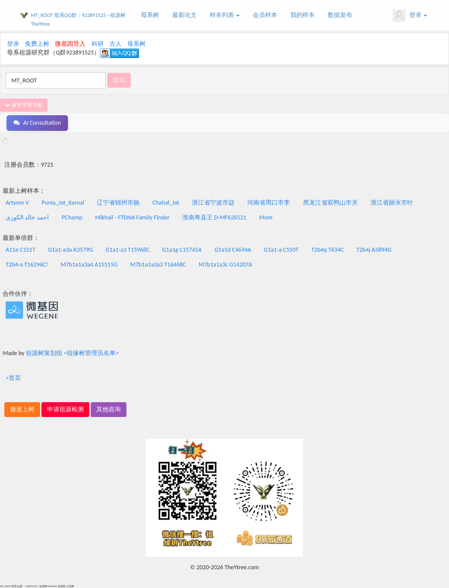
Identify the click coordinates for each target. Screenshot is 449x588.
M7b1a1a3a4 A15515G (89, 264)
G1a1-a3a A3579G (70, 249)
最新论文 (184, 15)
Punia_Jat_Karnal (63, 202)
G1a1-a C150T (281, 249)
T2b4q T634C (327, 249)
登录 (410, 15)
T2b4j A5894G (374, 249)
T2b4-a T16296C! (27, 264)
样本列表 (225, 15)
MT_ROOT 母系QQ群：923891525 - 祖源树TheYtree (78, 19)
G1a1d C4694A (232, 249)
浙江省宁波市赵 (213, 202)
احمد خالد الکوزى (27, 217)
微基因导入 (70, 44)
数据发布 (340, 15)
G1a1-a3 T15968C (127, 249)
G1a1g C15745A (182, 249)
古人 (115, 44)
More (265, 217)
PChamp (72, 217)
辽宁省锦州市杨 (118, 202)
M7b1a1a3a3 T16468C (158, 264)
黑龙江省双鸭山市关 (330, 202)
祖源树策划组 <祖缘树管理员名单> (72, 353)
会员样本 (265, 15)
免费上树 (37, 44)
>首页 (13, 378)
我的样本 (302, 15)
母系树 (150, 15)
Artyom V (17, 202)
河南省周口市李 (268, 202)
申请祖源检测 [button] (65, 409)
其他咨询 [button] (108, 409)
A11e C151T (20, 249)
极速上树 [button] (22, 409)
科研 (98, 44)
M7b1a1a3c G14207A (225, 264)
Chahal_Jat (166, 202)
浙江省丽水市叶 (392, 202)
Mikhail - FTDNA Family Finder (132, 217)
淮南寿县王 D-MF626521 (214, 217)
